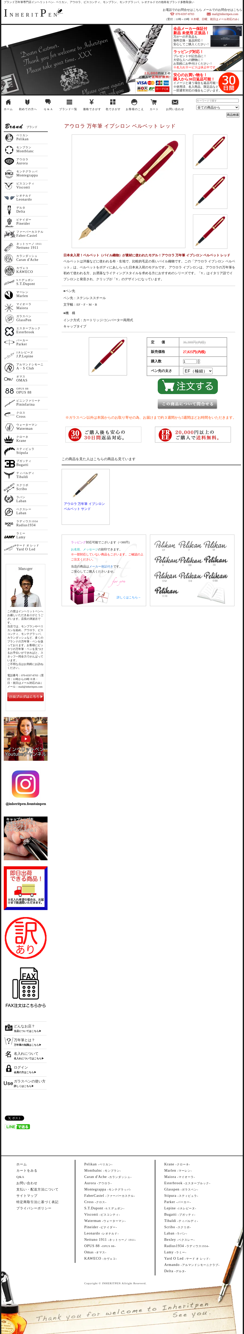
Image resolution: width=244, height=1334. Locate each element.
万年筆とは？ (24, 1040)
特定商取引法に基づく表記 (37, 1202)
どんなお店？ (24, 1026)
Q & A (48, 109)
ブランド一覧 (68, 109)
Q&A (20, 1177)
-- (98, 1164)
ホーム (8, 109)
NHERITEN (31, 15)
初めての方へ (28, 109)
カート (154, 109)
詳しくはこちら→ (129, 597)
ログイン (21, 1067)
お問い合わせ (175, 109)
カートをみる (26, 1170)
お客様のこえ (135, 109)
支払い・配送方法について (37, 1189)
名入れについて (26, 1054)
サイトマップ (26, 1196)
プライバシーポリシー (34, 1208)
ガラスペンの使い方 (30, 1081)
